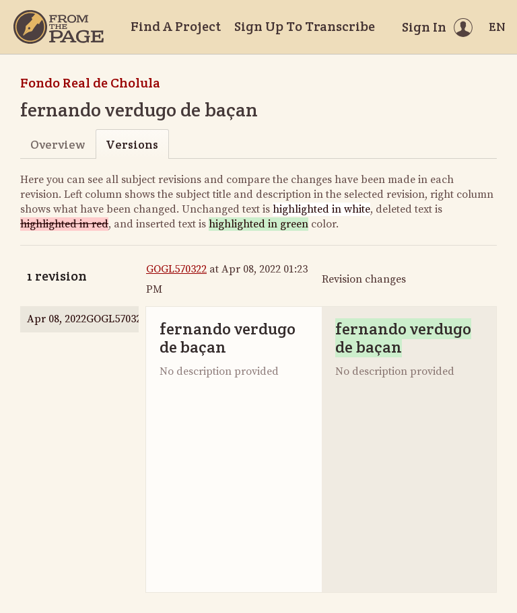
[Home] (58, 27)
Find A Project (176, 26)
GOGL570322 (176, 269)
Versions (132, 144)
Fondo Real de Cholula (90, 83)
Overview (57, 144)
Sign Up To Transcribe (304, 26)
